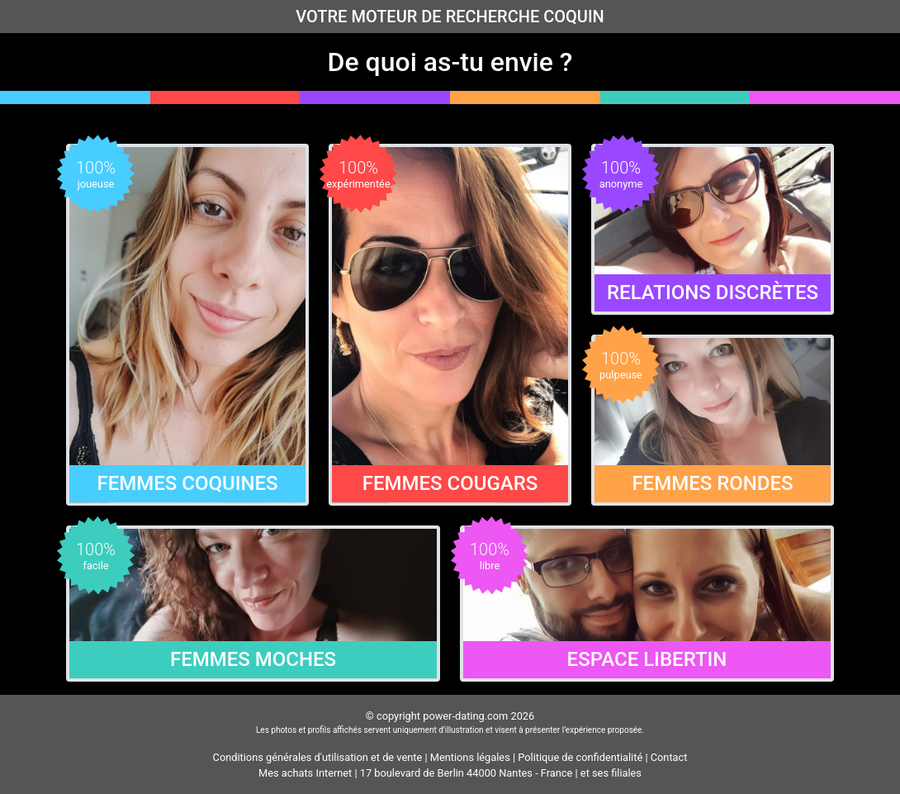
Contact (669, 757)
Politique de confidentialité (580, 757)
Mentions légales (470, 757)
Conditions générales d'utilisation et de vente (318, 757)
